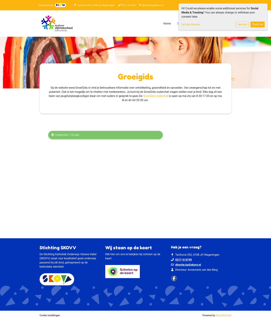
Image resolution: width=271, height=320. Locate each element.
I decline (242, 24)
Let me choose (190, 24)
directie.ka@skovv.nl (152, 5)
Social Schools (223, 315)
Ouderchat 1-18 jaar (65, 135)
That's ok (257, 24)
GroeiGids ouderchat (155, 96)
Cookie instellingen (50, 315)
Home (167, 23)
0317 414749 (128, 5)
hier (112, 254)
